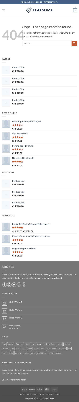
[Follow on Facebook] (4, 284)
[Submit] (74, 43)
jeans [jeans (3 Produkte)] (60, 344)
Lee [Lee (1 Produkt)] (12, 348)
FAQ (57, 394)
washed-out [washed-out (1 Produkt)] (41, 353)
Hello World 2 (15, 309)
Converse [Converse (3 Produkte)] (19, 344)
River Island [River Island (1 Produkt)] (51, 348)
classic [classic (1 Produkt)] (10, 344)
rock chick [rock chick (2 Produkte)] (62, 348)
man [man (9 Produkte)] (23, 348)
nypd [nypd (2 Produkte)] (30, 348)
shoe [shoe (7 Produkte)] (4, 353)
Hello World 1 (15, 302)
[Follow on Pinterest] (24, 284)
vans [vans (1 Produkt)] (33, 353)
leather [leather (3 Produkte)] (5, 348)
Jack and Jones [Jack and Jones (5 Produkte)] (49, 344)
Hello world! (15, 325)
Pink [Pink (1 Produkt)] (42, 348)
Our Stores (32, 394)
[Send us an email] (19, 284)
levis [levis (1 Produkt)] (18, 348)
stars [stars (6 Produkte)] (11, 353)
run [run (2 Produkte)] (69, 348)
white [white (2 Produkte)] (51, 353)
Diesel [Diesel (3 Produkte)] (27, 344)
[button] (3, 10)
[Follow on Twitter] (14, 284)
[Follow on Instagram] (9, 284)
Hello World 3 (15, 317)
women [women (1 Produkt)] (58, 353)
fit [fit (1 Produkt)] (33, 344)
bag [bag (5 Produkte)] (4, 344)
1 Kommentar (15, 328)
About (23, 394)
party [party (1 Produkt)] (36, 348)
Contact (50, 394)
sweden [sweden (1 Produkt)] (18, 353)
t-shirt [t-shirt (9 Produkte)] (26, 353)
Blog (42, 394)
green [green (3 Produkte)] (39, 344)
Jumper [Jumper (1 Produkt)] (67, 344)
